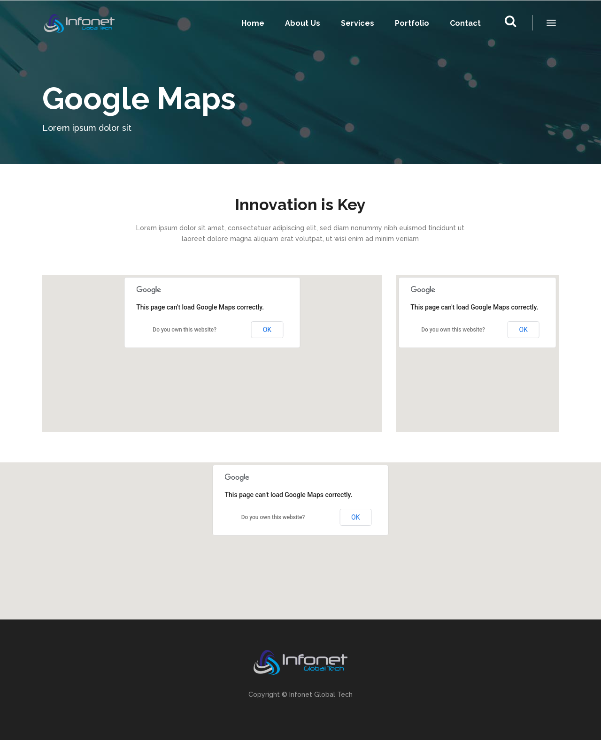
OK (267, 329)
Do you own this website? (184, 329)
